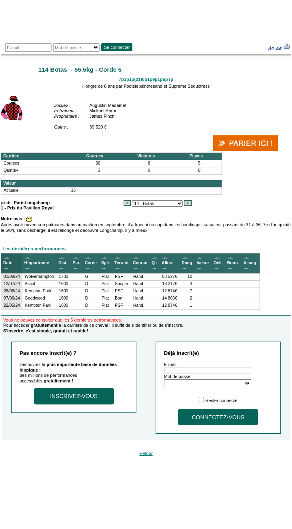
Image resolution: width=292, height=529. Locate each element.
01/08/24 (12, 276)
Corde (91, 263)
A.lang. (250, 263)
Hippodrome (36, 263)
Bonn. (233, 263)
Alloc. (167, 263)
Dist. (63, 263)
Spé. (105, 263)
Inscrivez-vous (74, 396)
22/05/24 (12, 305)
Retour (145, 453)
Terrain (121, 263)
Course (140, 263)
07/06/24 (12, 298)
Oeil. (218, 263)
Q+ (154, 263)
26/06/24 (12, 291)
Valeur (202, 263)
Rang (187, 263)
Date (7, 263)
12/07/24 (12, 284)
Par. (76, 263)
